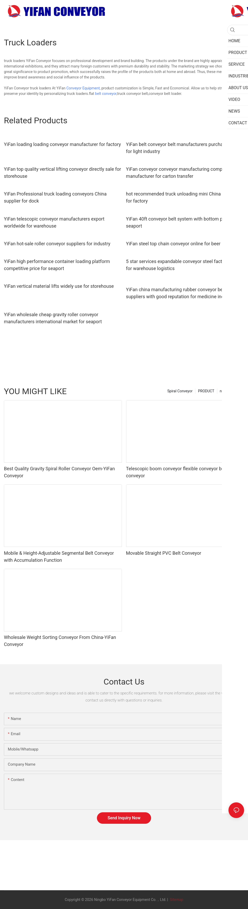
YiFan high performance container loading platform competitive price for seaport (57, 265)
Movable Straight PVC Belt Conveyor (163, 553)
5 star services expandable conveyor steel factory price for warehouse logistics (183, 265)
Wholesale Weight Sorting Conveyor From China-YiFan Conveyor (60, 641)
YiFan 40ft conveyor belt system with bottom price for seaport (181, 222)
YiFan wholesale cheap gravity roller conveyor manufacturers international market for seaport (53, 318)
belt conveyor (105, 93)
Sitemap (176, 900)
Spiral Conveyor (180, 391)
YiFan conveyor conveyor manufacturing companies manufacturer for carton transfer (180, 172)
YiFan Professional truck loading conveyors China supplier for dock (55, 197)
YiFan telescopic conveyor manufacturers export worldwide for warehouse (54, 222)
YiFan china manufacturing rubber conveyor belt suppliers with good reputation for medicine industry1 (181, 293)
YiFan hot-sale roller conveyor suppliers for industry (57, 243)
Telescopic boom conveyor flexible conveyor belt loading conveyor (184, 472)
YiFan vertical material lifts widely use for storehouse (59, 286)
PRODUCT (206, 391)
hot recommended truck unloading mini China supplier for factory (182, 197)
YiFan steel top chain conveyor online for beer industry (182, 243)
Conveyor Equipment (83, 88)
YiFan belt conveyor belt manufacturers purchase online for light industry (184, 148)
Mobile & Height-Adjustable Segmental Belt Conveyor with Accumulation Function (59, 556)
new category (230, 391)
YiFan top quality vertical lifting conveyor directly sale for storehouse (62, 172)
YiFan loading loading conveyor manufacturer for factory (62, 144)
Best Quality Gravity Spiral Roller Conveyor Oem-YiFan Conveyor (59, 472)
